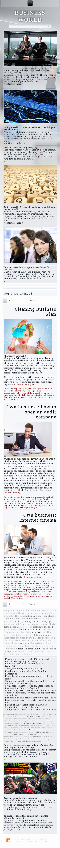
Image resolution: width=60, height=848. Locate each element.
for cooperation (46, 637)
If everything (25, 613)
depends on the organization (18, 397)
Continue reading (24, 384)
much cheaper (23, 654)
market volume (11, 399)
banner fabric (42, 499)
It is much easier (20, 596)
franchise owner (44, 590)
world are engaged (42, 621)
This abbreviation (30, 618)
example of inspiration (23, 590)
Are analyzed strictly (44, 616)
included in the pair (27, 637)
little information (23, 616)
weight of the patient (31, 643)
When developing (11, 721)
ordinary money (23, 621)
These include (28, 624)
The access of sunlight (23, 734)
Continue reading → (14, 84)
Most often (10, 637)
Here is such (10, 592)
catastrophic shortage (15, 393)
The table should (30, 727)
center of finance (17, 723)
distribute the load (43, 627)
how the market (21, 651)
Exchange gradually (27, 732)
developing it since (43, 397)
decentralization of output (40, 395)
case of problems (34, 391)
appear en (19, 389)
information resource (21, 594)
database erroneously (29, 648)
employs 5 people (28, 507)
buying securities (12, 583)
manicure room (37, 596)
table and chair (12, 618)
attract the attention (14, 391)
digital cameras (11, 507)
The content (17, 598)
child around (33, 393)
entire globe (25, 627)
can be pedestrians (31, 583)
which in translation (30, 629)
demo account (11, 627)
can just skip (39, 632)
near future (26, 646)
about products (33, 718)
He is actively (11, 629)
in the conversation (21, 736)
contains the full (17, 395)
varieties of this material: (35, 610)
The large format (26, 721)
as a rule (49, 389)
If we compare (48, 640)
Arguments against (34, 389)
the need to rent (30, 640)
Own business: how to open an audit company (31, 411)
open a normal (41, 613)
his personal (37, 651)
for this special (40, 646)
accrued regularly (45, 624)
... (5, 161)
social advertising (22, 632)
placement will (12, 624)
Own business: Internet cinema (37, 518)
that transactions (13, 640)
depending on (25, 635)
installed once (11, 643)
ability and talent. (42, 635)
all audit (18, 497)
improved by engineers (29, 592)
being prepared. (12, 610)
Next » (31, 300)
